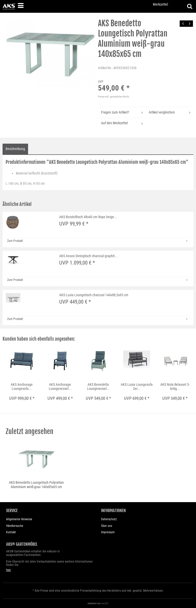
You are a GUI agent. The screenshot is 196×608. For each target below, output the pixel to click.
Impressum (108, 532)
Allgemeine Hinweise (19, 519)
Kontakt (11, 532)
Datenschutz (109, 519)
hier (8, 570)
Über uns (106, 526)
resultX (104, 603)
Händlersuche (14, 526)
